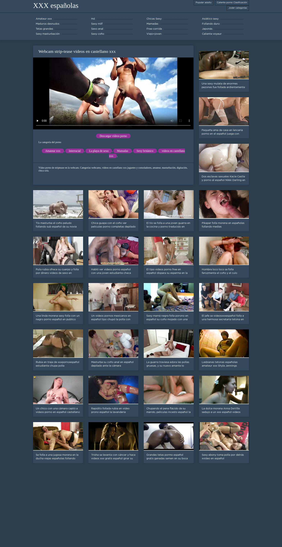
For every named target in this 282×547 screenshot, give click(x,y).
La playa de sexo (98, 150)
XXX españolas (55, 5)
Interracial (75, 150)
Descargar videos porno (113, 135)
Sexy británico (145, 150)
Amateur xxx (52, 150)
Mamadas (122, 150)
